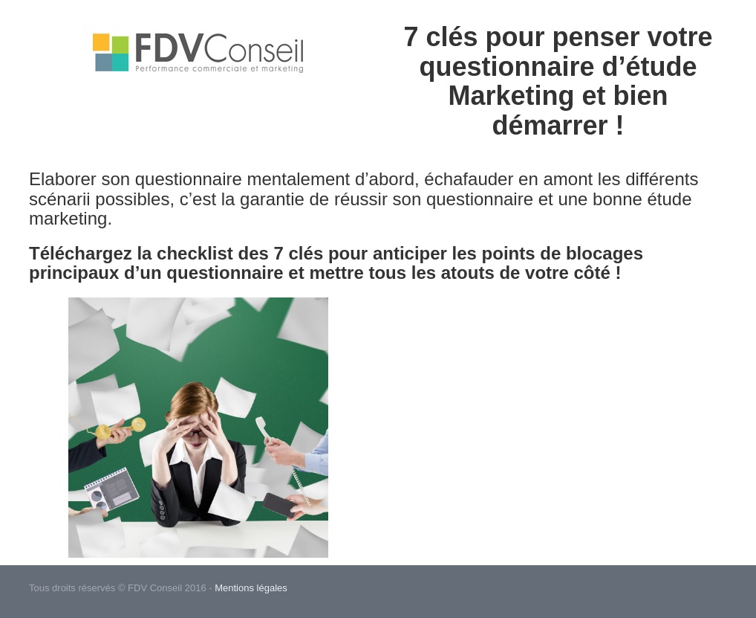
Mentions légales (251, 587)
